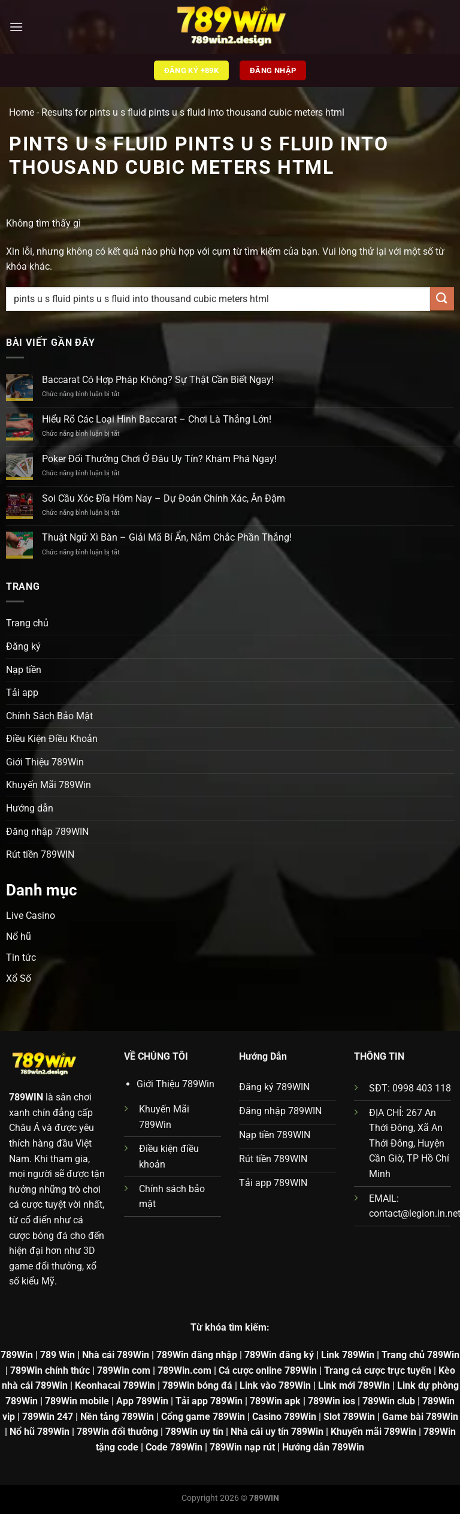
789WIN (26, 1097)
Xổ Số (18, 978)
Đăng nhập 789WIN (47, 831)
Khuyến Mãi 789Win (48, 785)
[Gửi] (442, 298)
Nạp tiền (23, 669)
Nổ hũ (18, 936)
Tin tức (21, 957)
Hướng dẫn (29, 808)
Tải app (22, 692)
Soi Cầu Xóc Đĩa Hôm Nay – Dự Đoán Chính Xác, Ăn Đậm (163, 498)
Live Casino (30, 915)
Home (21, 112)
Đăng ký (23, 646)
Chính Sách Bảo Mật (49, 716)
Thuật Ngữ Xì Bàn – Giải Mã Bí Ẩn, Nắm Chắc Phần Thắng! (167, 537)
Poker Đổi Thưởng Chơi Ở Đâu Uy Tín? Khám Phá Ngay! (159, 459)
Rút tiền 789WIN (40, 854)
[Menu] (16, 26)
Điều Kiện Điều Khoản (52, 738)
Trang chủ (27, 623)
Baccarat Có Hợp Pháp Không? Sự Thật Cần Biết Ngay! (158, 379)
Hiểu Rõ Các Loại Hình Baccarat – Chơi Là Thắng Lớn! (156, 419)
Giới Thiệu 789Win (45, 762)
